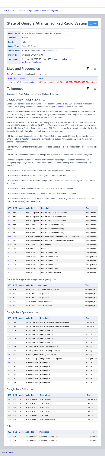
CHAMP (60, 107)
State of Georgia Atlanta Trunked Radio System (38, 11)
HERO (67, 104)
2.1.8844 (9, 453)
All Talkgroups (27, 94)
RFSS (10, 78)
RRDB (6, 11)
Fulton (24, 42)
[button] (101, 3)
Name (22, 78)
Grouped (13, 94)
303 (9, 359)
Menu (93, 23)
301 (9, 354)
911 (9, 241)
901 (9, 213)
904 (9, 225)
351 (9, 399)
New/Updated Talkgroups (48, 94)
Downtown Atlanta (27, 82)
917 (9, 265)
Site (15, 78)
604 (9, 362)
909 (9, 237)
